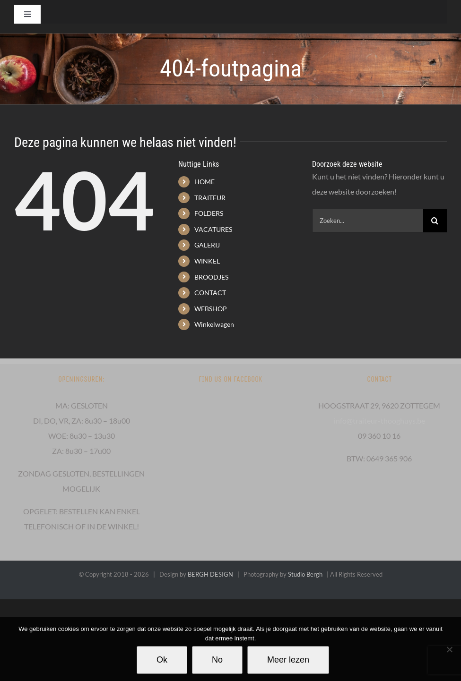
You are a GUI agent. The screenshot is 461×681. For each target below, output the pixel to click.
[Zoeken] (435, 220)
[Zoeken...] (367, 220)
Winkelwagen (214, 324)
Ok (162, 659)
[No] (449, 649)
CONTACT (210, 293)
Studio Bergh (305, 574)
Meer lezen (288, 659)
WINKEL (207, 261)
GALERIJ (207, 245)
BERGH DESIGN (210, 574)
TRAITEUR (210, 198)
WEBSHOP (210, 309)
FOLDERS (208, 213)
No (217, 659)
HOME (204, 182)
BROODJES (211, 277)
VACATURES (213, 229)
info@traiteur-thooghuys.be (379, 420)
